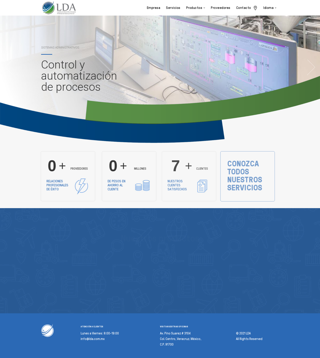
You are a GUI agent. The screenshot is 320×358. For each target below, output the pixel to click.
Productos (195, 8)
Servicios (173, 8)
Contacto (247, 8)
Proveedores (220, 8)
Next (311, 67)
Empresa (153, 8)
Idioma (269, 8)
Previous (8, 67)
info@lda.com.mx (93, 339)
